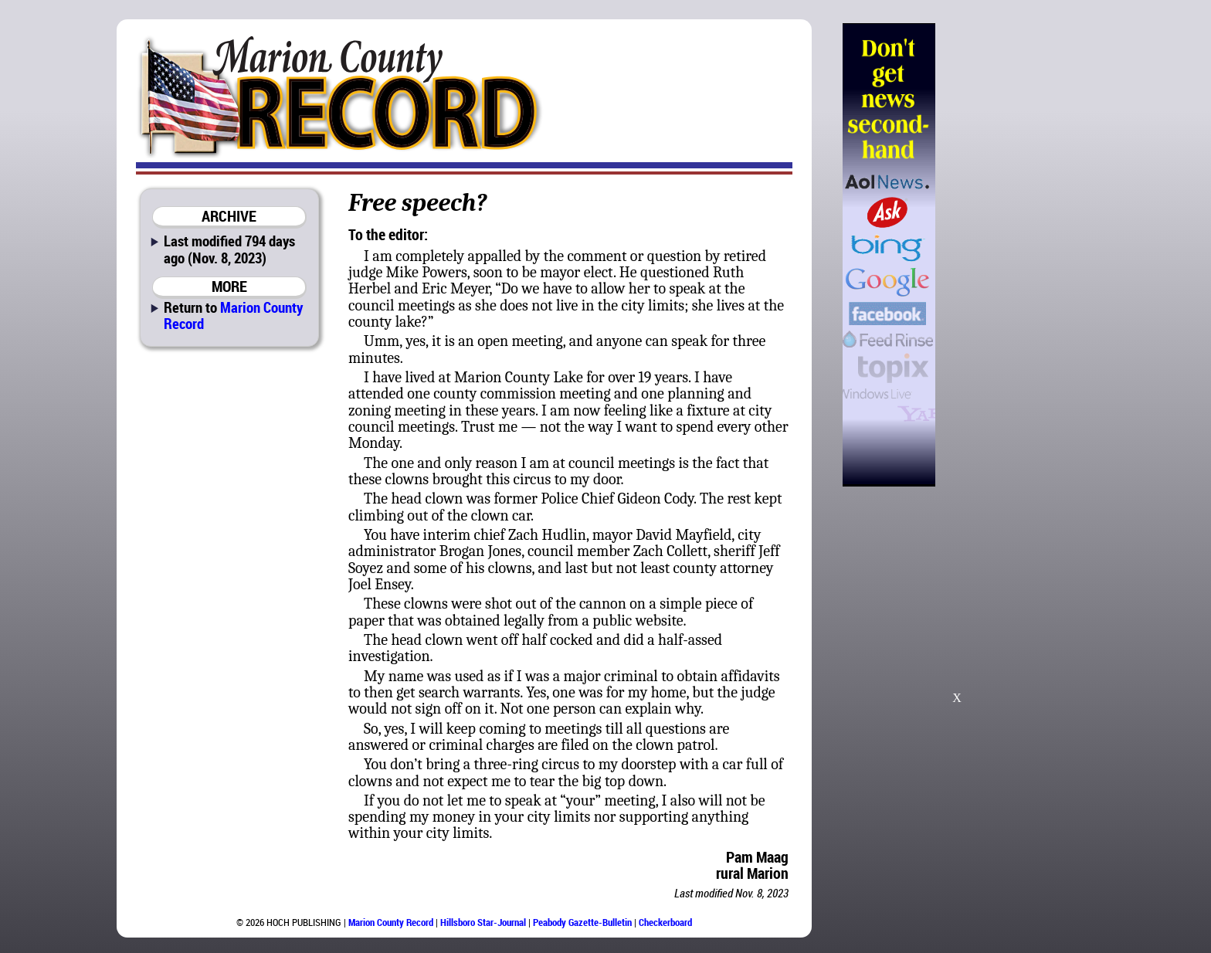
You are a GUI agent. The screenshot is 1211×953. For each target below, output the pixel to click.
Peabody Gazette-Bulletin (582, 922)
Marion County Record (233, 315)
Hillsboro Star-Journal (483, 922)
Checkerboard (665, 922)
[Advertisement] (1014, 255)
